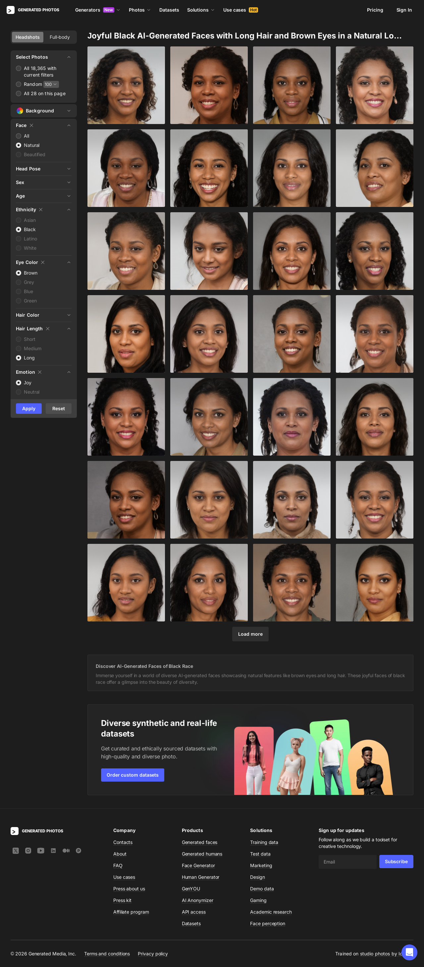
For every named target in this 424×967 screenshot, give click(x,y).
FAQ (118, 865)
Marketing (261, 865)
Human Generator (201, 877)
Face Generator (198, 865)
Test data (260, 854)
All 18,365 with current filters (40, 71)
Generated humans (202, 854)
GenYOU (191, 888)
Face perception (267, 923)
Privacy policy (153, 953)
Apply (28, 408)
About (120, 854)
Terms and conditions (107, 953)
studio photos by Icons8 (386, 953)
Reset (58, 408)
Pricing (375, 10)
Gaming (258, 900)
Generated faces (200, 842)
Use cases (240, 10)
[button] (409, 952)
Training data (264, 842)
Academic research (271, 912)
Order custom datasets (133, 775)
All (26, 136)
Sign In (404, 10)
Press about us (129, 888)
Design (257, 877)
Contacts (122, 842)
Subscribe (396, 861)
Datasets (169, 10)
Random (33, 84)
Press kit (122, 900)
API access (194, 912)
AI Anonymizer (197, 900)
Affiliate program (131, 912)
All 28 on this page (45, 93)
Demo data (262, 888)
